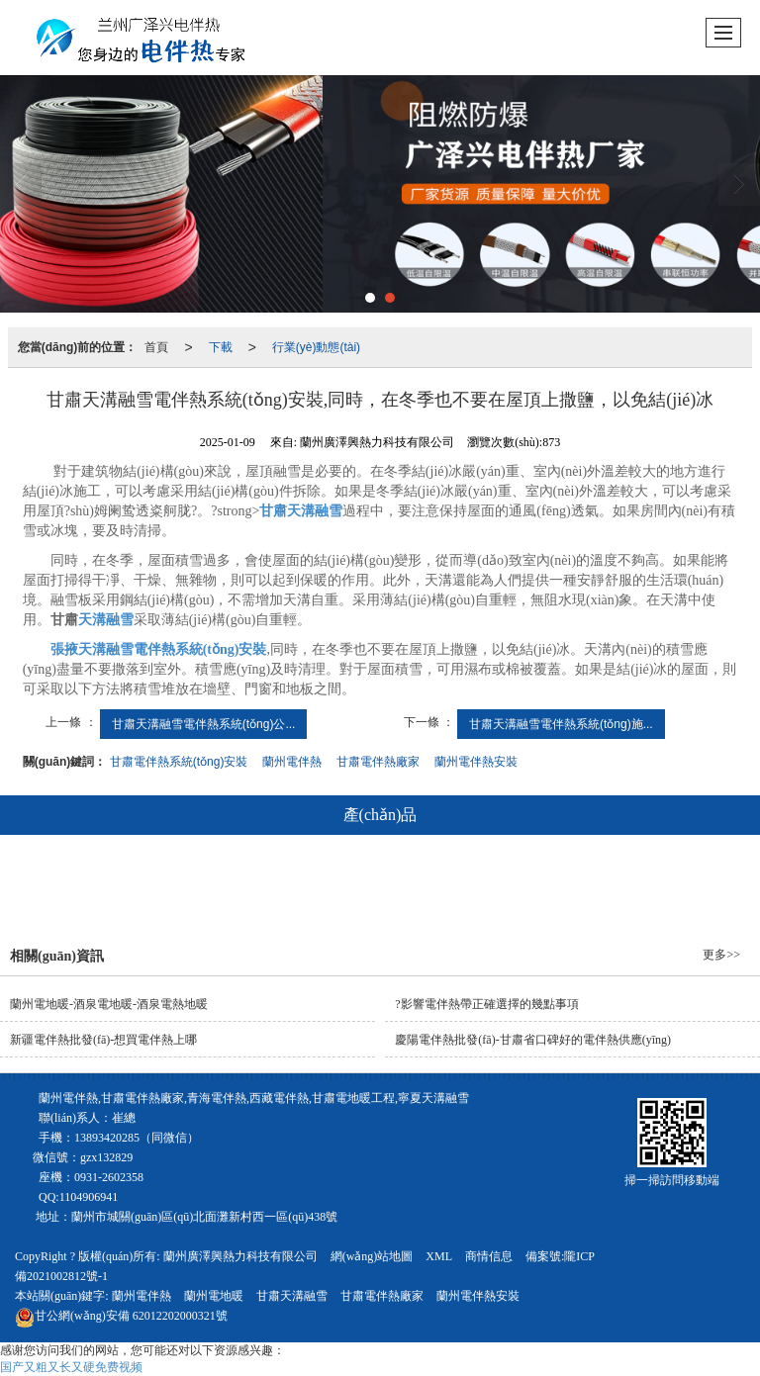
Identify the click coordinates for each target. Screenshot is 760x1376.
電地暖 (369, 886)
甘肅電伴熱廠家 (378, 762)
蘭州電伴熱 (292, 762)
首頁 (156, 347)
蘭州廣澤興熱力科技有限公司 (240, 1256)
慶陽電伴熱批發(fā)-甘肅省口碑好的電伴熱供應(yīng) (533, 1040)
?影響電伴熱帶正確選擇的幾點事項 (486, 1004)
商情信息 (489, 1256)
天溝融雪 (463, 886)
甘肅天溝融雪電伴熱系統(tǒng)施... (561, 724)
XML (439, 1256)
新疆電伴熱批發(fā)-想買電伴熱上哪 (103, 1040)
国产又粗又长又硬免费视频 (71, 1367)
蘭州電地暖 (213, 1296)
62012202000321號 (121, 1316)
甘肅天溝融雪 (292, 1296)
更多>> (721, 955)
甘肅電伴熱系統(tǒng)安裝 (179, 762)
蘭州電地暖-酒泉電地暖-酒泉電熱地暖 (109, 1004)
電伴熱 (281, 886)
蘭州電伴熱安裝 (476, 762)
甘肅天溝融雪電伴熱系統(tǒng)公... (204, 724)
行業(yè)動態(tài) (316, 347)
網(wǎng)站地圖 (372, 1256)
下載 (221, 347)
